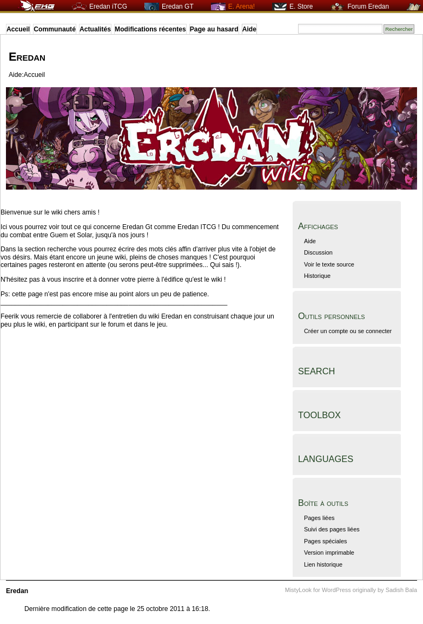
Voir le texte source (329, 264)
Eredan (27, 56)
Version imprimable (329, 552)
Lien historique (323, 564)
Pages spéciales (325, 541)
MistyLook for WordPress (318, 590)
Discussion (318, 252)
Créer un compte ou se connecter (348, 331)
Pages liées (319, 518)
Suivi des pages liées (332, 529)
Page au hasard (214, 29)
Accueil (18, 29)
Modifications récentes (150, 29)
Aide (249, 29)
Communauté (55, 29)
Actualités (95, 29)
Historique (317, 275)
